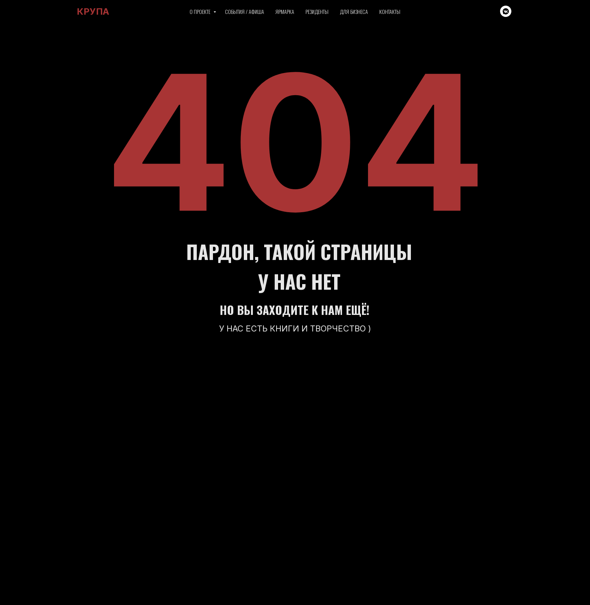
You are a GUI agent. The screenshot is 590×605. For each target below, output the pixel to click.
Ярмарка (284, 11)
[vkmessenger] (505, 11)
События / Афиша (244, 11)
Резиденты (317, 11)
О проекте (200, 11)
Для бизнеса (354, 11)
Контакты (389, 11)
